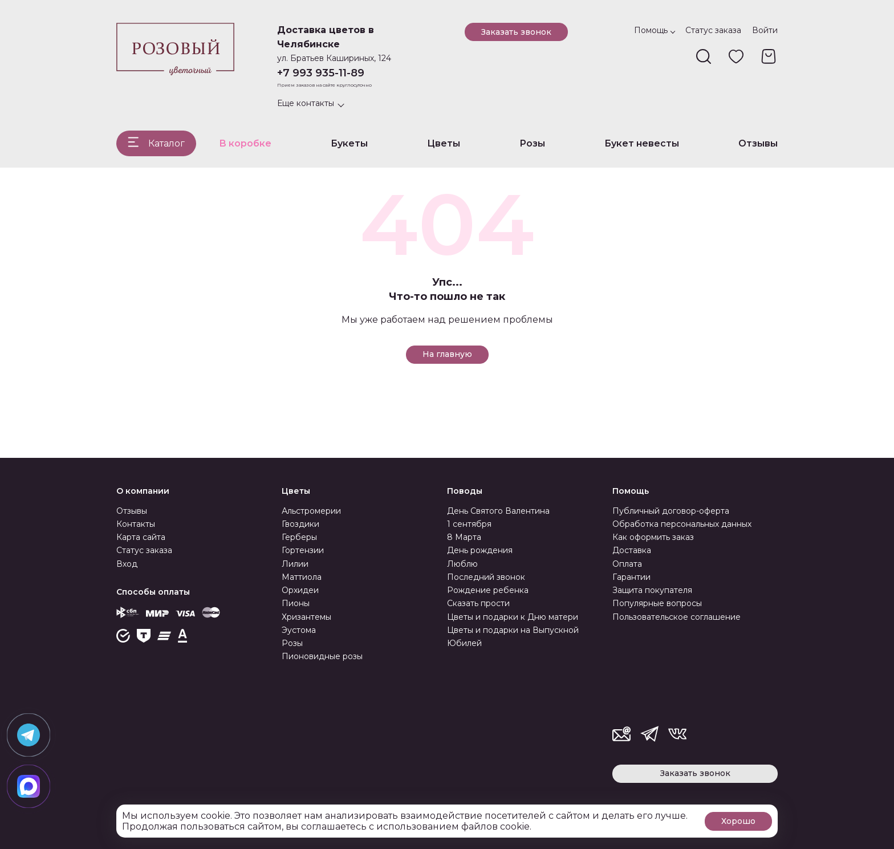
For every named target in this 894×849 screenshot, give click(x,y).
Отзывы (758, 143)
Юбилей (464, 643)
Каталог (166, 143)
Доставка (631, 550)
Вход (126, 564)
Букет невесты (641, 143)
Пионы (296, 603)
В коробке (245, 143)
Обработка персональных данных (681, 524)
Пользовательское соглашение (676, 617)
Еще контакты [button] (305, 103)
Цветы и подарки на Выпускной (513, 630)
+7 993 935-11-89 (320, 73)
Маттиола (302, 577)
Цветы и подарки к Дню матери (512, 617)
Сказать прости (478, 603)
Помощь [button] (651, 30)
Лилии (295, 564)
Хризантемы (306, 617)
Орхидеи (300, 590)
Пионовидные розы (322, 656)
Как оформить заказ (653, 537)
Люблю (462, 564)
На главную (447, 354)
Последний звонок (486, 577)
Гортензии (303, 550)
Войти (765, 30)
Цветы (443, 143)
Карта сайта (140, 537)
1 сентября (469, 524)
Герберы (299, 537)
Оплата (627, 564)
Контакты (135, 524)
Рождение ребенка (488, 590)
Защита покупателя (652, 590)
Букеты (349, 143)
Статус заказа (713, 30)
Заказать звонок (516, 32)
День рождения (480, 550)
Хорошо (738, 820)
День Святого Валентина (498, 511)
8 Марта (464, 537)
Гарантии (631, 577)
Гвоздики (300, 524)
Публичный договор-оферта (670, 511)
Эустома (299, 630)
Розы (532, 143)
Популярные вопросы (657, 603)
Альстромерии (311, 511)
